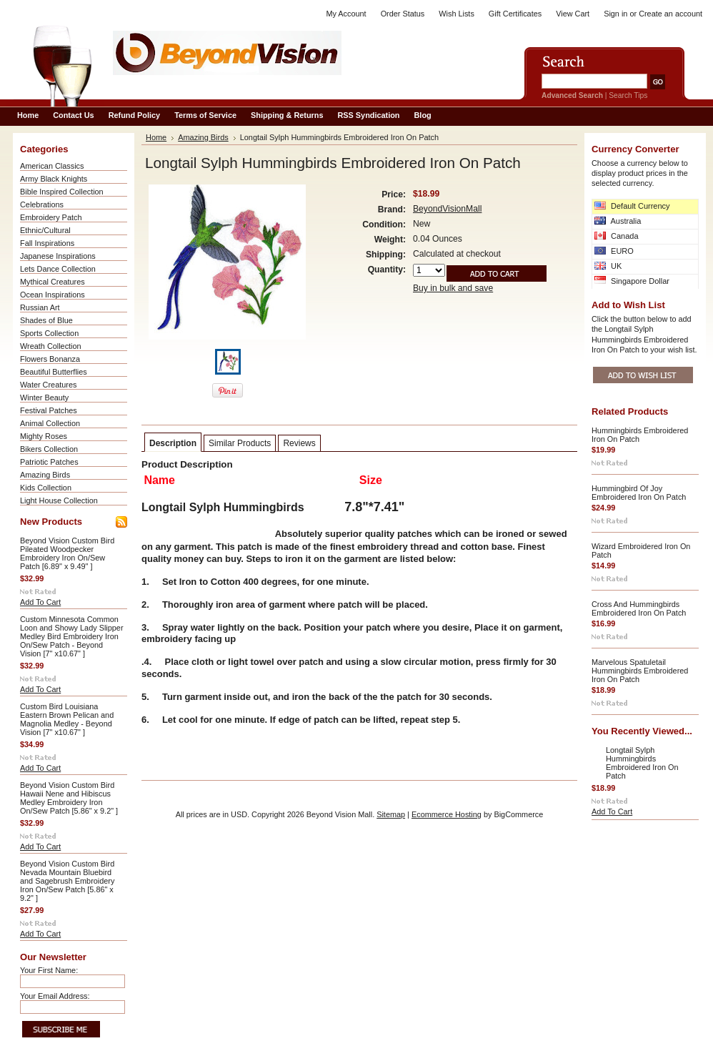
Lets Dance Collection (58, 269)
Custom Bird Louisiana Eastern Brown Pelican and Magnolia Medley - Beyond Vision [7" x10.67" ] (67, 719)
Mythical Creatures (52, 281)
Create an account (670, 13)
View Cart (572, 13)
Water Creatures (48, 384)
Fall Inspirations (47, 243)
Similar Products (240, 443)
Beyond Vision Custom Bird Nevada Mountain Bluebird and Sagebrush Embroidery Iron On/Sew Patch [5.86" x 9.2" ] (67, 880)
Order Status (403, 13)
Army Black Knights (53, 178)
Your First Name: (49, 970)
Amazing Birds (45, 474)
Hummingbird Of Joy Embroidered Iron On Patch (639, 492)
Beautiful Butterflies (53, 371)
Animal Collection (50, 423)
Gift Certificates (515, 13)
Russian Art (40, 307)
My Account (346, 13)
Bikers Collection (49, 449)
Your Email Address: (55, 996)
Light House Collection (59, 500)
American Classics (52, 166)
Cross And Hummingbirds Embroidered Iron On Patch (639, 608)
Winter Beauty (44, 397)
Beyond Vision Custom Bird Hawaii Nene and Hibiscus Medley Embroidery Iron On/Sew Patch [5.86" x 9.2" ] (69, 798)
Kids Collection (45, 487)
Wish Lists (456, 13)
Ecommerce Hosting (447, 814)
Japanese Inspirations (58, 256)
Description (172, 443)
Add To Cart (40, 602)
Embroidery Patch (50, 217)
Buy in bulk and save (453, 288)
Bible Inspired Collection (62, 191)
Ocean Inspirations (52, 294)
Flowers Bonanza (50, 359)
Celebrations (42, 204)
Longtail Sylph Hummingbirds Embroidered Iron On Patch (642, 763)
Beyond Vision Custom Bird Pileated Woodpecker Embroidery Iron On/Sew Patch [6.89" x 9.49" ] (67, 553)
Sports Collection (49, 333)
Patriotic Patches (49, 462)
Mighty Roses (43, 436)
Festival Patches (48, 410)
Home (156, 137)
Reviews (299, 443)
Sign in (615, 13)
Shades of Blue (46, 320)
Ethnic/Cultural (45, 230)
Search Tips (628, 95)
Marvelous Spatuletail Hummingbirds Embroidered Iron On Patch (640, 671)
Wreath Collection (50, 346)
